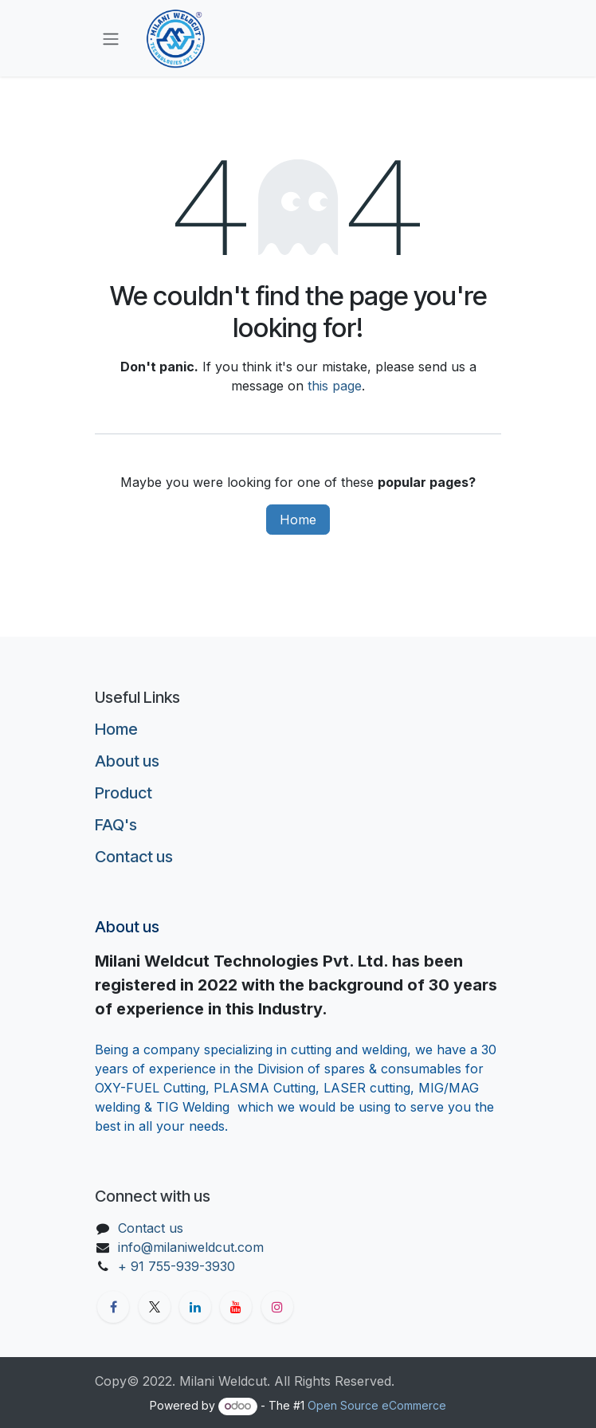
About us (127, 761)
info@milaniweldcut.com (191, 1247)
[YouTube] (236, 1307)
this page (335, 386)
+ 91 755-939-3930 (178, 1266)
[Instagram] (277, 1307)
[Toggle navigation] (111, 38)
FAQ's (116, 824)
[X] (155, 1307)
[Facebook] (113, 1307)
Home (298, 520)
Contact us (134, 856)
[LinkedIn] (195, 1307)
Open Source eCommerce (377, 1405)
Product (123, 792)
